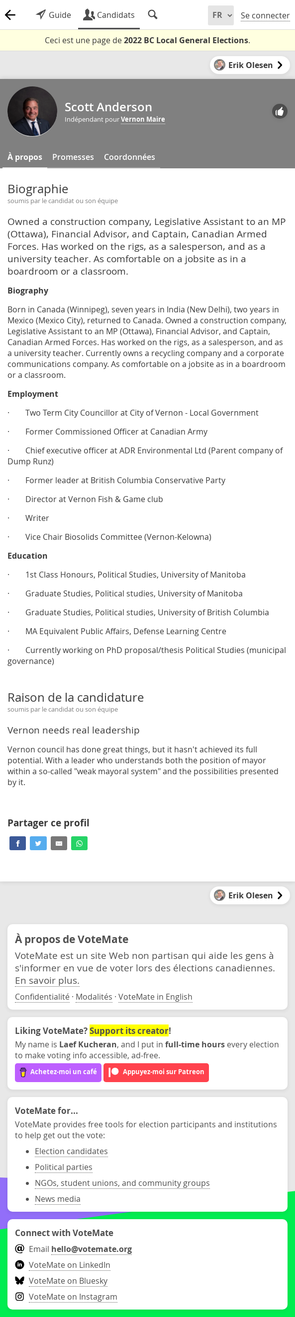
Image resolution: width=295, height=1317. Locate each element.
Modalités (94, 996)
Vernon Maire (143, 119)
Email (73, 1249)
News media (58, 1198)
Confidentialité (42, 996)
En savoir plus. (47, 980)
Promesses (73, 156)
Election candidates (71, 1151)
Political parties (64, 1167)
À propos (24, 156)
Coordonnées (129, 156)
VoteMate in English (155, 996)
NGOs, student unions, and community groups (122, 1182)
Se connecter (265, 15)
